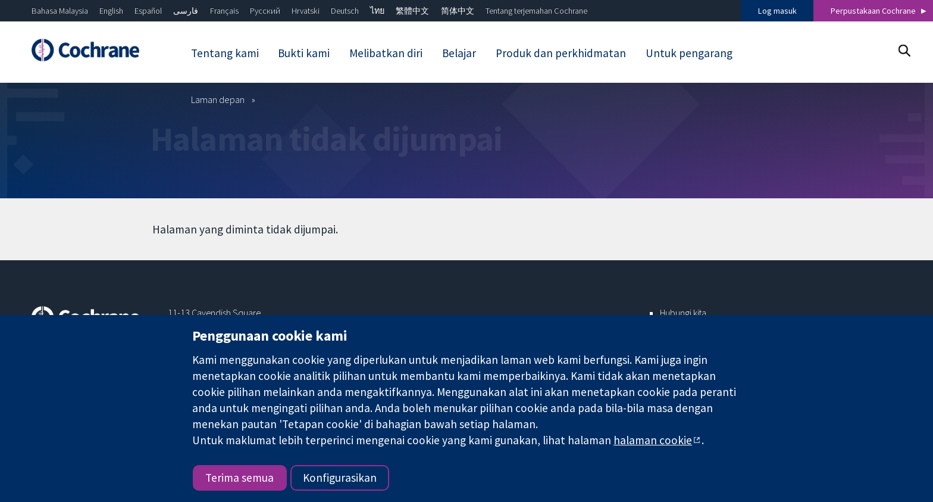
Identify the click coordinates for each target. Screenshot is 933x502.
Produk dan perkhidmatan (561, 53)
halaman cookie (652, 440)
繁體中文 (412, 10)
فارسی (185, 10)
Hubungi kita (683, 313)
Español (148, 10)
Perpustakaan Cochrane (873, 10)
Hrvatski (306, 10)
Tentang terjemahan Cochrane (536, 10)
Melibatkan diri (385, 53)
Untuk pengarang (689, 53)
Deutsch (345, 10)
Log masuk (777, 10)
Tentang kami (225, 53)
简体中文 (457, 10)
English (111, 10)
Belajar (459, 53)
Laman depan (218, 99)
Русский (265, 10)
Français (224, 10)
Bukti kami (304, 53)
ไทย (377, 10)
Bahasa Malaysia (60, 10)
